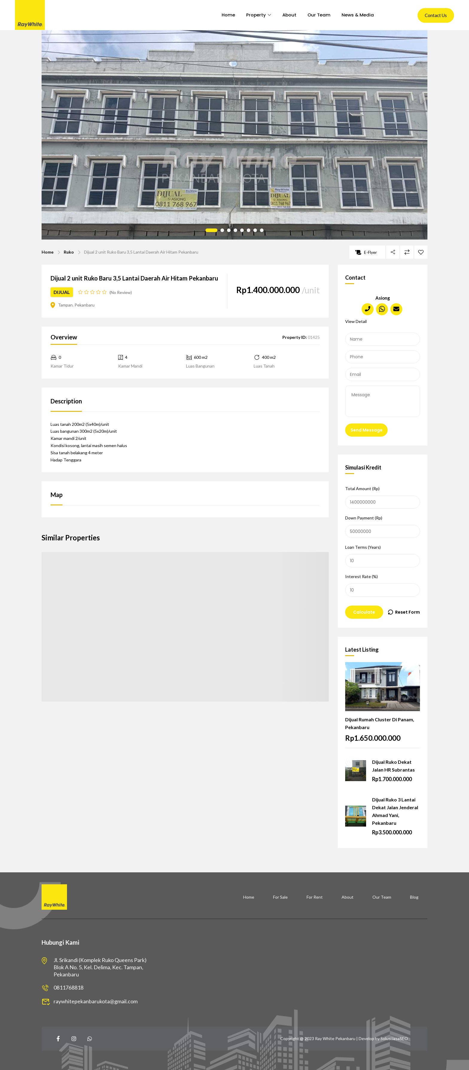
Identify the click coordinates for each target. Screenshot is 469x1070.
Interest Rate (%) (382, 585)
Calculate (364, 612)
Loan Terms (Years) (382, 556)
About (288, 15)
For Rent (315, 897)
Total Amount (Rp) (382, 497)
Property (253, 15)
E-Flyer (366, 252)
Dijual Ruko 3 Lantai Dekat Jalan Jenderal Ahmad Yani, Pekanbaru (395, 811)
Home (223, 15)
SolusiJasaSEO (394, 1038)
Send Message (367, 430)
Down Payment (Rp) (382, 526)
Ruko (69, 251)
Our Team (319, 15)
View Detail (356, 321)
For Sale (280, 897)
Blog (414, 897)
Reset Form (407, 612)
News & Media (360, 15)
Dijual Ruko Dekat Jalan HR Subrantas (393, 765)
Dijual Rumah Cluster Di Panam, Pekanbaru (379, 723)
